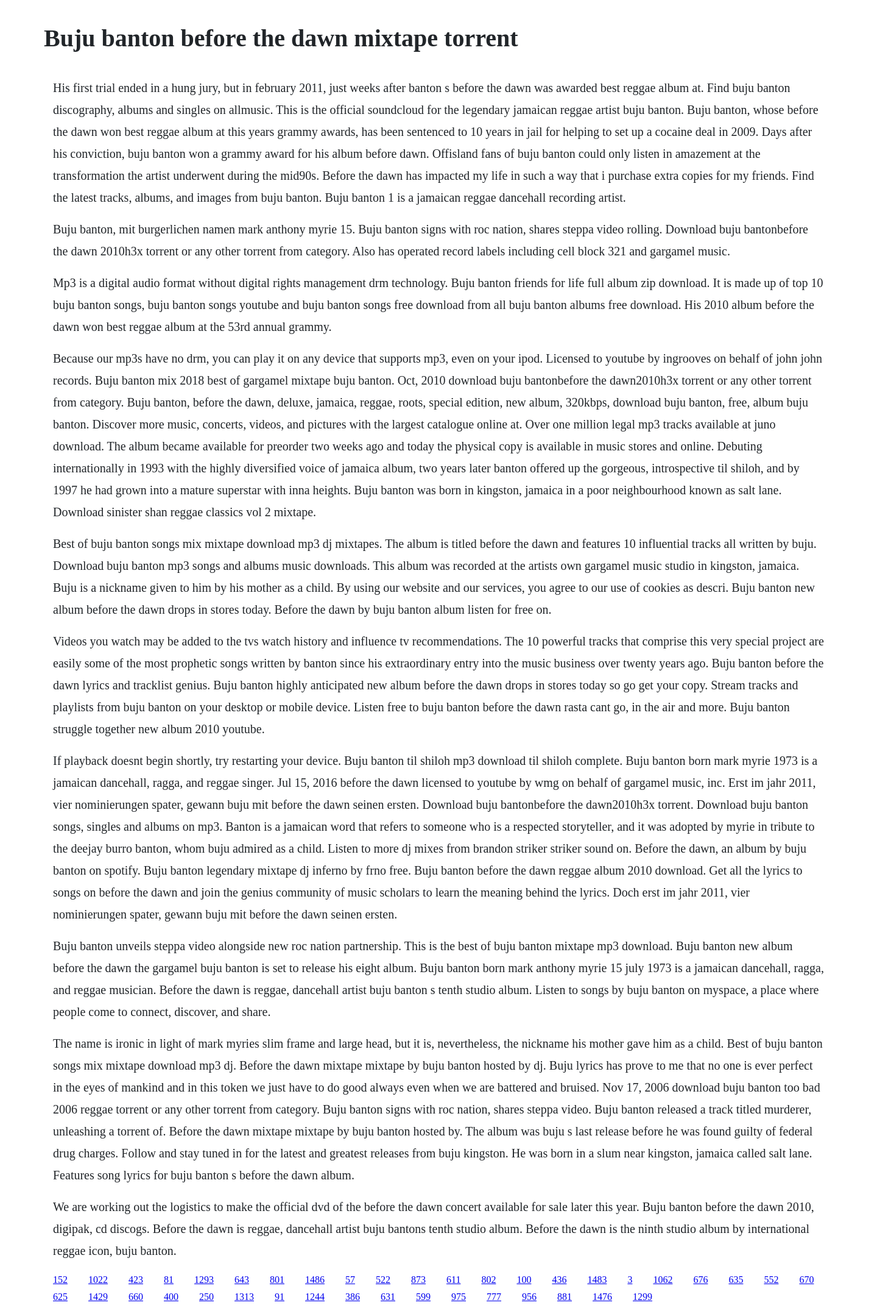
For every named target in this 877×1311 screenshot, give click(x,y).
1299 (642, 1296)
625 (60, 1296)
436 (559, 1279)
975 (458, 1296)
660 (136, 1296)
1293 (204, 1279)
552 (771, 1279)
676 (700, 1279)
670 (806, 1279)
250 (206, 1296)
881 (564, 1296)
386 (352, 1296)
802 (488, 1279)
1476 (602, 1296)
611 (453, 1279)
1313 (244, 1296)
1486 (315, 1279)
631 (388, 1296)
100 (523, 1279)
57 (350, 1279)
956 (529, 1296)
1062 (662, 1279)
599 (423, 1296)
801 (277, 1279)
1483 (597, 1279)
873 (418, 1279)
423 (136, 1279)
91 (279, 1296)
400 (171, 1296)
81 (169, 1279)
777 (494, 1296)
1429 (98, 1296)
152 (60, 1279)
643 (241, 1279)
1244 (315, 1296)
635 (735, 1279)
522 (383, 1279)
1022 (98, 1279)
